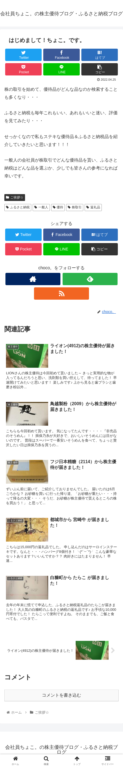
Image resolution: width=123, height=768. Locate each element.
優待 (58, 207)
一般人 (41, 207)
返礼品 (93, 207)
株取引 (75, 207)
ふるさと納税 (18, 207)
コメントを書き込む (61, 695)
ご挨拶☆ (14, 197)
